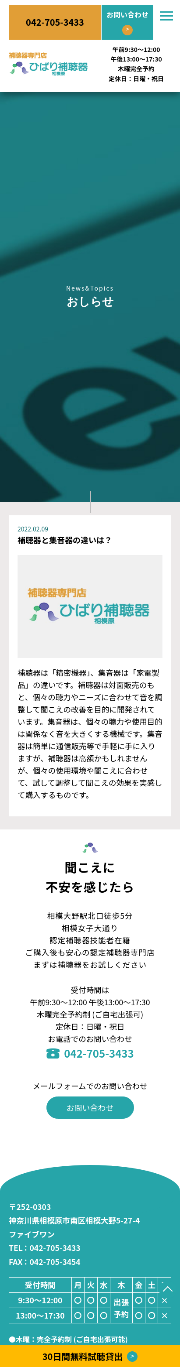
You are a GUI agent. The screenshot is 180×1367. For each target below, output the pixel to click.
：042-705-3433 (45, 1247)
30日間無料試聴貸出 (90, 1356)
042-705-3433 (90, 1053)
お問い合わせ (90, 1107)
